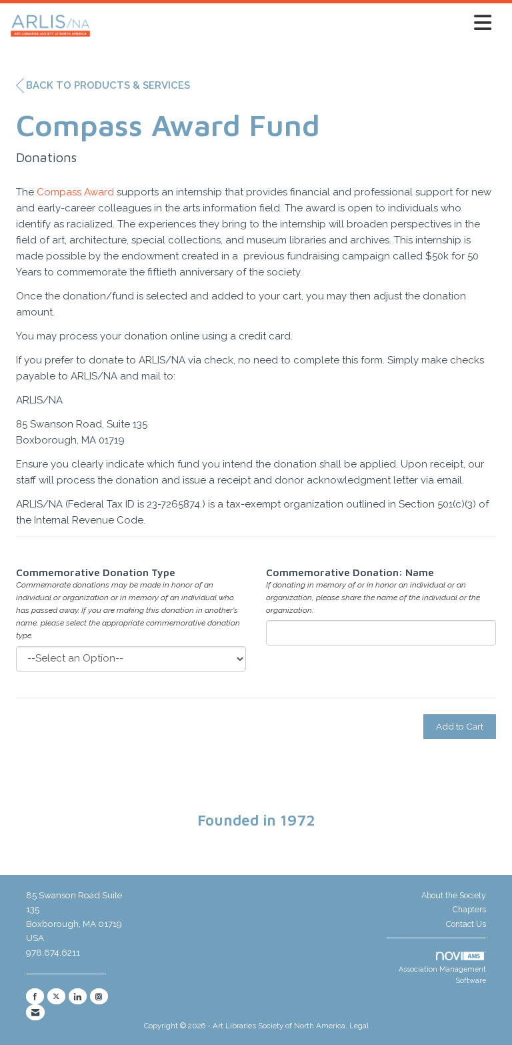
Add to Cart (459, 726)
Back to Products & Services (103, 85)
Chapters (469, 909)
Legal (359, 1025)
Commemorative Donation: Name (350, 572)
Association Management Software (442, 968)
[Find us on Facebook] (35, 996)
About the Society (453, 895)
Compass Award (75, 192)
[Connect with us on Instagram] (99, 996)
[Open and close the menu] (294, 23)
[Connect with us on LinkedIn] (78, 996)
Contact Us (466, 924)
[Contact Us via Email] (35, 1012)
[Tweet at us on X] (56, 996)
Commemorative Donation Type (95, 572)
